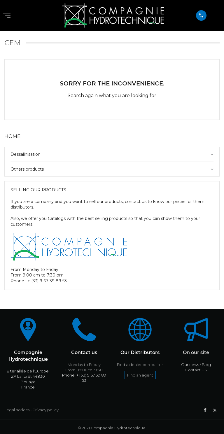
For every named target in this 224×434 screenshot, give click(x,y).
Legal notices (16, 409)
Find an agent (140, 375)
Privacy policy (46, 409)
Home (12, 136)
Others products (27, 169)
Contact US (196, 370)
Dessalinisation (25, 154)
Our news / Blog (196, 364)
